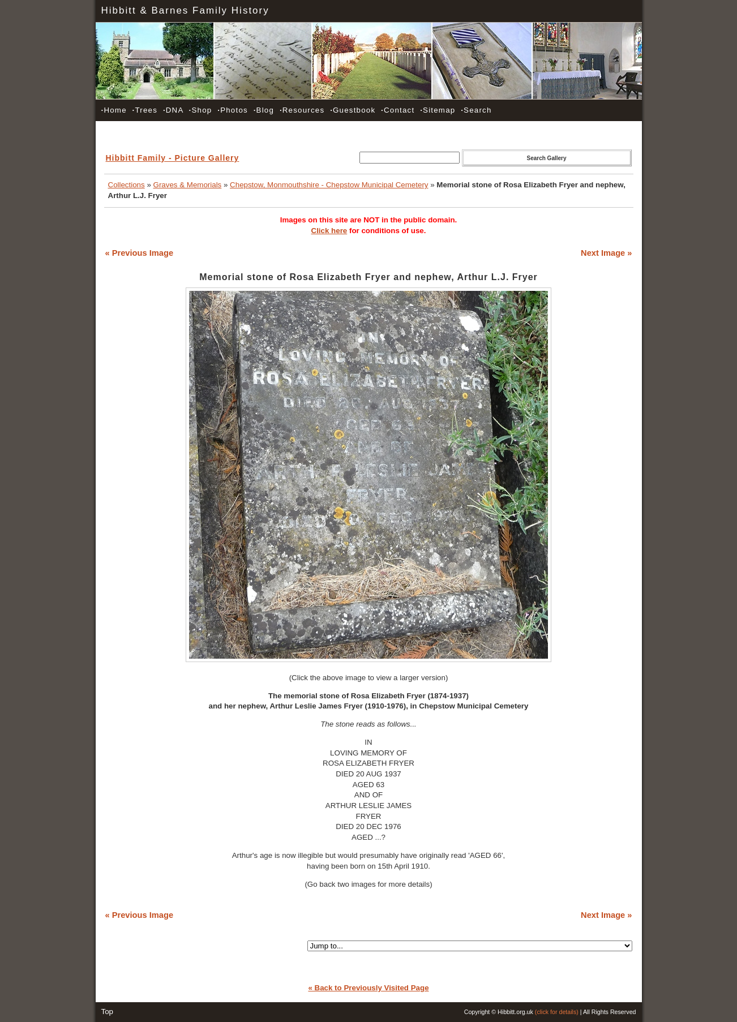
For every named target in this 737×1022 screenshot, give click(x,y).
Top (107, 1011)
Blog (264, 110)
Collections (126, 185)
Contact (397, 110)
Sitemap (437, 110)
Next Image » (606, 252)
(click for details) (557, 1011)
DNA (173, 110)
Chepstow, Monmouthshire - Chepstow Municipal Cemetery (329, 185)
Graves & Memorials (187, 185)
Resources (302, 110)
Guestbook (352, 110)
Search (476, 110)
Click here (329, 230)
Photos (232, 110)
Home (114, 110)
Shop (200, 110)
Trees (144, 110)
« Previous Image (139, 252)
